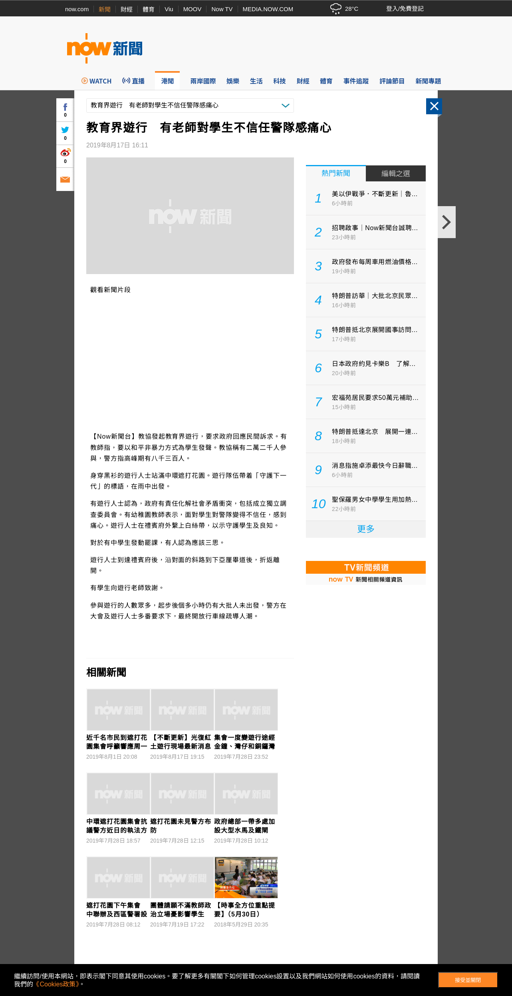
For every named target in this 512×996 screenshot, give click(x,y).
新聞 (105, 9)
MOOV (192, 9)
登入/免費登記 (405, 8)
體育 (149, 9)
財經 (127, 9)
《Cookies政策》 (56, 984)
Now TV (221, 9)
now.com (77, 9)
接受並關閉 (468, 980)
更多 (366, 529)
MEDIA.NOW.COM (268, 9)
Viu (169, 9)
